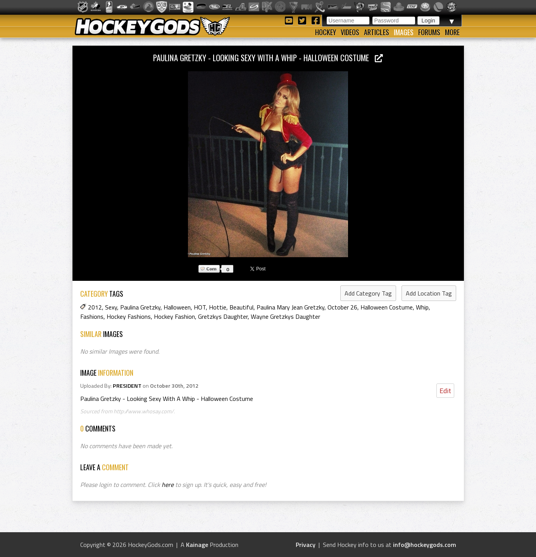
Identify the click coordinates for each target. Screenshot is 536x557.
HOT (200, 307)
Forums (429, 32)
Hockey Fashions (129, 316)
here (168, 484)
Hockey (325, 32)
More (452, 32)
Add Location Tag (429, 293)
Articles (376, 32)
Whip (422, 307)
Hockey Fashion (174, 316)
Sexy (111, 307)
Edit (445, 390)
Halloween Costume (386, 307)
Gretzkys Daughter (223, 316)
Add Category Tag (368, 293)
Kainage (197, 544)
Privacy (305, 544)
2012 (95, 307)
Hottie (217, 307)
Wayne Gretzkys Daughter (285, 316)
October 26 (342, 307)
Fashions (91, 316)
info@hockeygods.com (424, 544)
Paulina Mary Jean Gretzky (290, 307)
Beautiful (241, 307)
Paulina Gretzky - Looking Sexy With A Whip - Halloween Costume (268, 58)
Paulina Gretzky (140, 307)
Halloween (177, 307)
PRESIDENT (127, 386)
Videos (350, 32)
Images (404, 32)
